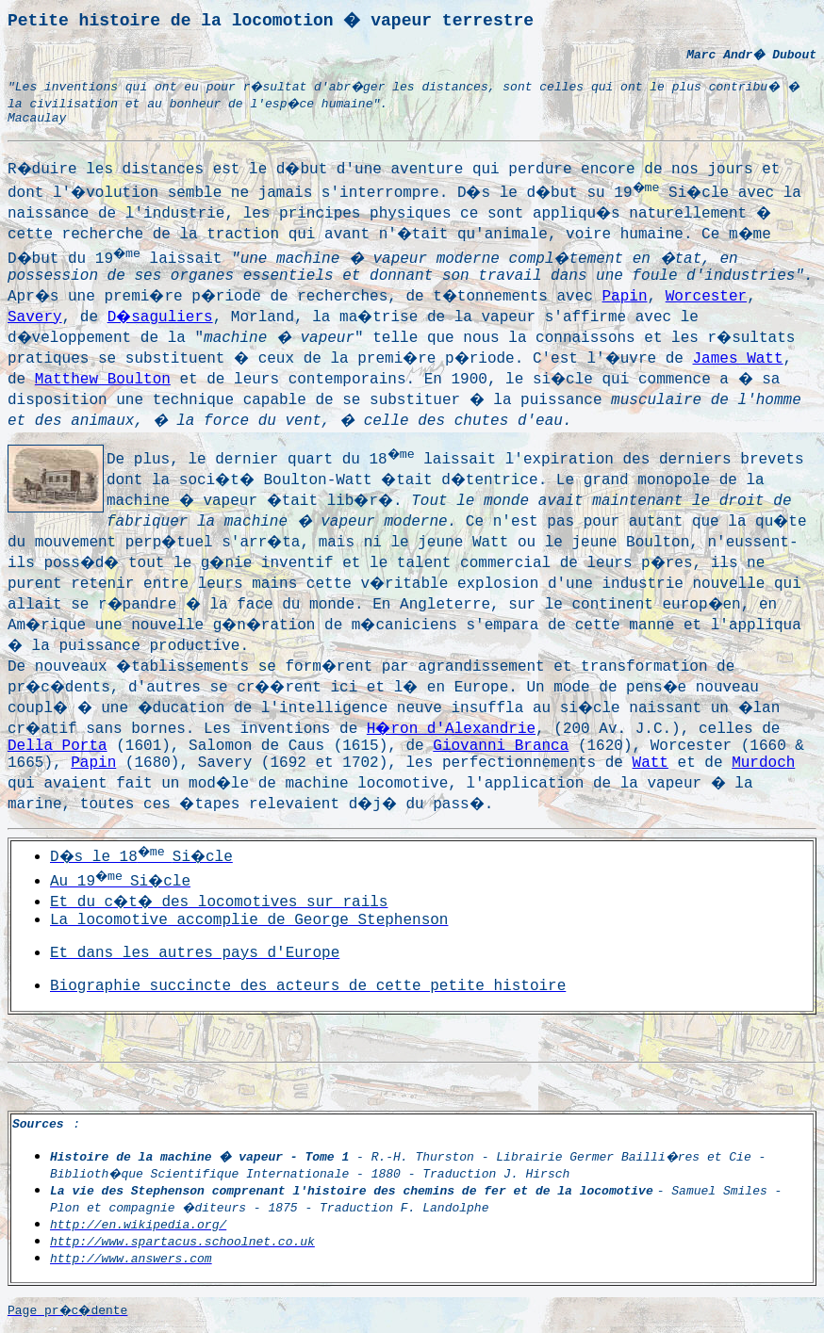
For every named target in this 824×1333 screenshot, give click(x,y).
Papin (625, 296)
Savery (35, 317)
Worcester (706, 296)
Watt (650, 763)
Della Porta (57, 746)
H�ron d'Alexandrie (451, 729)
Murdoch (763, 763)
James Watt (738, 358)
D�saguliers (160, 317)
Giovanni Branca (501, 746)
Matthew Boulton (103, 379)
